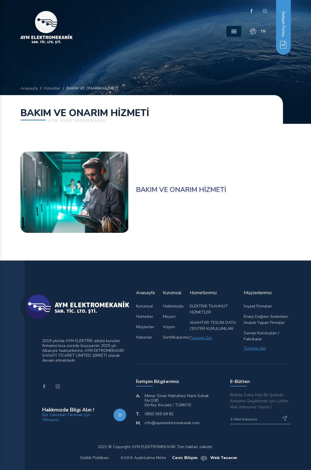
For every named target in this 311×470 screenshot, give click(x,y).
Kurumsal (144, 306)
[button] (283, 27)
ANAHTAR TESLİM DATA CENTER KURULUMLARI (213, 325)
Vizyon (169, 327)
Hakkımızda (173, 306)
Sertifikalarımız (173, 337)
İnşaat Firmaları (258, 306)
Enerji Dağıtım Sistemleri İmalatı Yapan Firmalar (266, 319)
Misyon (169, 316)
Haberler (144, 337)
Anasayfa (29, 88)
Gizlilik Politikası (94, 457)
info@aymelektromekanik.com (172, 423)
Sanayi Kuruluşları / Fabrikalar (261, 336)
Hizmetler (52, 88)
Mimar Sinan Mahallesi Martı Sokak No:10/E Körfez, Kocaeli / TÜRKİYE (177, 400)
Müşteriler (145, 327)
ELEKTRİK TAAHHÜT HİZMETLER (209, 309)
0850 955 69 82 (159, 414)
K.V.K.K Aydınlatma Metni (143, 457)
